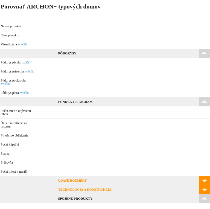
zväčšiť (22, 44)
